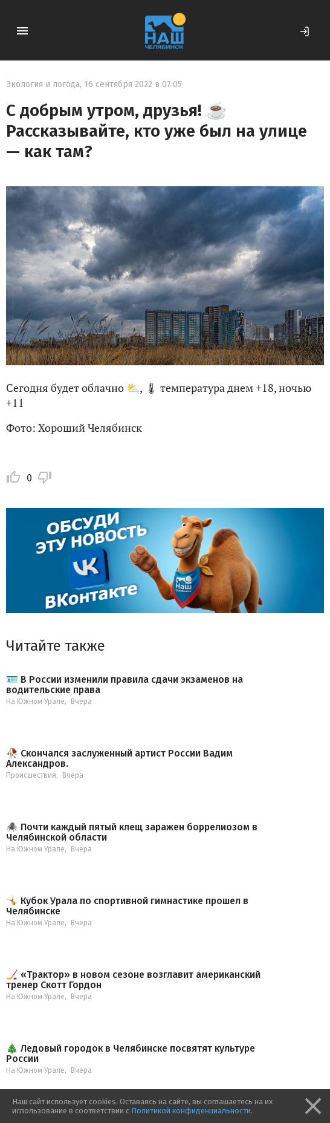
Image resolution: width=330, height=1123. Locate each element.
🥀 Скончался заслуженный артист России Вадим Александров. (119, 758)
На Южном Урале (35, 701)
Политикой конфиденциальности (191, 1110)
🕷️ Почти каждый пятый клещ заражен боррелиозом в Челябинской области (131, 832)
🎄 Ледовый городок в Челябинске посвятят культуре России (130, 1053)
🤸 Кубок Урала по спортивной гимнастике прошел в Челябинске (127, 906)
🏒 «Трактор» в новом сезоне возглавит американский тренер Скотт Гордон (133, 980)
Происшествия (31, 775)
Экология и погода (43, 84)
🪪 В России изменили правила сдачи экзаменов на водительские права (124, 684)
